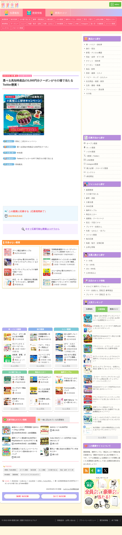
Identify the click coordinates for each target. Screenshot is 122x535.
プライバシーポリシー (87, 520)
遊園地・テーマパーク (94, 218)
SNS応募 (88, 206)
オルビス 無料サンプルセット (97, 286)
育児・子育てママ (92, 222)
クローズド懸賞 (17, 28)
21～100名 (89, 264)
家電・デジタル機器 (93, 52)
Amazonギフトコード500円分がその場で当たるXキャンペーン (106, 388)
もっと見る (14, 366)
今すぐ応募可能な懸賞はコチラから (42, 229)
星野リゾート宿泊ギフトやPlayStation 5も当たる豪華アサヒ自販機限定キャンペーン (106, 409)
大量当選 (49, 19)
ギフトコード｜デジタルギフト (30, 474)
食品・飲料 (89, 69)
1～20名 (88, 260)
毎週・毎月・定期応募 (94, 243)
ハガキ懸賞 (59, 19)
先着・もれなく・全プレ (95, 231)
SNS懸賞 (60, 24)
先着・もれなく (48, 24)
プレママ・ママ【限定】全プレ (97, 294)
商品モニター (110, 19)
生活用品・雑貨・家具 (94, 81)
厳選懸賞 (5, 19)
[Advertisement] (40, 51)
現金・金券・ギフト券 (66, 470)
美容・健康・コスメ (93, 73)
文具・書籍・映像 (92, 85)
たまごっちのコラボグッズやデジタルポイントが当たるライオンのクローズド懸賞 (106, 419)
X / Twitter (69, 24)
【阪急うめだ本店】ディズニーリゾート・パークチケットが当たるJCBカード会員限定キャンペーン (106, 318)
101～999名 (90, 269)
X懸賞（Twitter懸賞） (10, 470)
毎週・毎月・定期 (34, 24)
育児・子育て (88, 19)
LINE (77, 24)
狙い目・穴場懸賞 (97, 24)
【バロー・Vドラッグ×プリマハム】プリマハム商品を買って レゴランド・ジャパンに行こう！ (106, 379)
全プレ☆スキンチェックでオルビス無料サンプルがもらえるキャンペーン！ (106, 358)
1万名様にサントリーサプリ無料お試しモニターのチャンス (107, 327)
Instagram (84, 24)
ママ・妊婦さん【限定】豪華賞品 (98, 290)
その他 (87, 93)
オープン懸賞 (24, 470)
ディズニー (14, 24)
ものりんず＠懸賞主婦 (71, 489)
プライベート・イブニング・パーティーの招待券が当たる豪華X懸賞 (106, 347)
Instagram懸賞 (91, 164)
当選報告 (11, 12)
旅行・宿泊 (89, 48)
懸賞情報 (34, 12)
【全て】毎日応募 (59, 496)
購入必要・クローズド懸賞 (96, 168)
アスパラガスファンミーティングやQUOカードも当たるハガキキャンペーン (106, 399)
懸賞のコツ (58, 12)
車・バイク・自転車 (93, 44)
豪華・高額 (89, 198)
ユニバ (23, 24)
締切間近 (5, 24)
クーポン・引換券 (92, 65)
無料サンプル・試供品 (73, 19)
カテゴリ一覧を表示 (115, 3)
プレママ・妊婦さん (93, 227)
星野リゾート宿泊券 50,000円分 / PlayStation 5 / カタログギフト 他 (25, 441)
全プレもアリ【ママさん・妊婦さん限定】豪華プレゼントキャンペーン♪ (107, 368)
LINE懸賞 (89, 160)
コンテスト (6, 28)
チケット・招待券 (92, 61)
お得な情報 (99, 19)
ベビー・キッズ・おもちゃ (95, 77)
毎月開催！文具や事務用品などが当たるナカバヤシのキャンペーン (106, 429)
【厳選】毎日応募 (22, 496)
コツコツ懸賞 (110, 24)
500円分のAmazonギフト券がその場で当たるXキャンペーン (106, 337)
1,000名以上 (90, 273)
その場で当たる (25, 19)
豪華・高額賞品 (38, 19)
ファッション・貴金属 (94, 89)
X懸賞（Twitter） (92, 156)
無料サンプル (90, 210)
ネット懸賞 (42, 470)
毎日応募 (14, 19)
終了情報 (115, 520)
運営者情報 (104, 520)
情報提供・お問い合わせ (66, 520)
